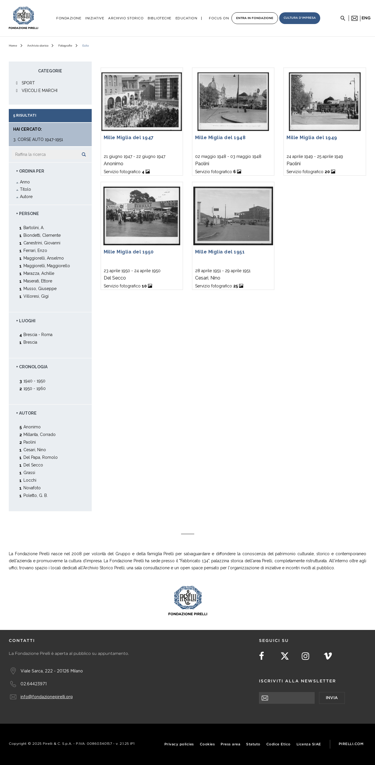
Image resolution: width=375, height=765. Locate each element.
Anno (25, 182)
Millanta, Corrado (39, 434)
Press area (230, 744)
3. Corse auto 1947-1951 (38, 139)
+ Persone (27, 213)
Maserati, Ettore (37, 281)
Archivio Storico (126, 18)
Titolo (25, 189)
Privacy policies (179, 744)
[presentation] (303, 715)
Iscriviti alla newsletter (297, 681)
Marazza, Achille (38, 273)
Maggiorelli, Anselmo (43, 258)
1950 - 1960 (34, 388)
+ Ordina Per (30, 171)
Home (13, 45)
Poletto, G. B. (35, 495)
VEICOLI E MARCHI (39, 90)
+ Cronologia (31, 366)
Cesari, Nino (34, 449)
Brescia (30, 342)
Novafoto (32, 487)
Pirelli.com (351, 744)
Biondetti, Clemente (42, 235)
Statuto (253, 744)
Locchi (29, 480)
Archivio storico (37, 45)
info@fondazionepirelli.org (47, 696)
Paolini (29, 442)
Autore (26, 196)
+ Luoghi (25, 320)
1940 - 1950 (34, 381)
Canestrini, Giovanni (41, 243)
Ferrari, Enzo (35, 250)
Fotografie (65, 45)
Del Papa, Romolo (40, 457)
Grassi (29, 472)
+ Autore (26, 413)
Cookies (207, 744)
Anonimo (32, 427)
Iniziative (94, 18)
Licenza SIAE (308, 744)
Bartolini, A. (33, 227)
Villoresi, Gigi (36, 296)
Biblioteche (159, 18)
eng (366, 18)
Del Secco (33, 465)
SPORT (28, 83)
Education (186, 18)
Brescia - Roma (37, 334)
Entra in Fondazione (254, 18)
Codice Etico (278, 744)
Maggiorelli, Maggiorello (46, 265)
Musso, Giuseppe (40, 288)
